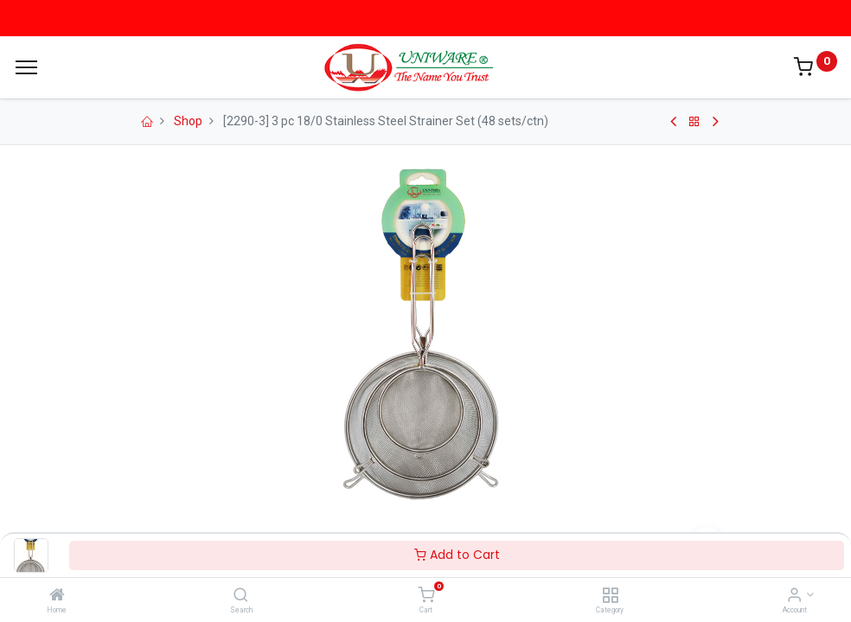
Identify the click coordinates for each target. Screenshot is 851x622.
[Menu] (26, 67)
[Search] (241, 596)
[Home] (57, 596)
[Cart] (426, 596)
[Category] (610, 596)
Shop (188, 121)
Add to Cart (457, 554)
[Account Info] (794, 596)
